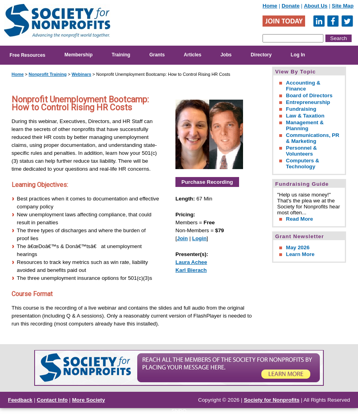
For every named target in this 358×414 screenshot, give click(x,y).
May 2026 (297, 247)
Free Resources (27, 55)
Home (270, 6)
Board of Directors (309, 95)
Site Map (343, 6)
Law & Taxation (305, 116)
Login (199, 238)
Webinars (81, 74)
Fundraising (301, 109)
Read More (299, 219)
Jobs (226, 55)
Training (121, 55)
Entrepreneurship (308, 102)
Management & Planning (305, 125)
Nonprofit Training (47, 74)
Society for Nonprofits (272, 400)
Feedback (20, 400)
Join (182, 238)
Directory (261, 55)
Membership (78, 55)
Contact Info (52, 400)
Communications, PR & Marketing (312, 138)
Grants (157, 55)
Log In (298, 55)
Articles (192, 55)
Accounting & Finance (303, 86)
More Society (88, 400)
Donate (291, 6)
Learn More (300, 254)
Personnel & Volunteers (301, 151)
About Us (315, 6)
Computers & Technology (302, 163)
